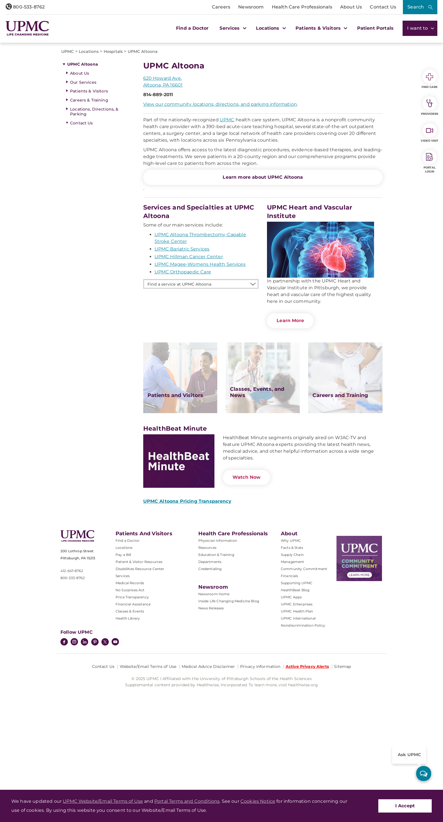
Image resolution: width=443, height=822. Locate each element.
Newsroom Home (214, 700)
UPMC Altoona (82, 169)
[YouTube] (115, 748)
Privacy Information (260, 772)
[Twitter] (105, 747)
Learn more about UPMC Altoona (263, 283)
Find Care (430, 79)
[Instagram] (74, 748)
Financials (289, 681)
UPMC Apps (291, 703)
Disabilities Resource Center (140, 674)
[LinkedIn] (84, 748)
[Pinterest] (95, 748)
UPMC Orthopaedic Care (183, 377)
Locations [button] (270, 28)
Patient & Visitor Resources (139, 667)
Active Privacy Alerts (307, 772)
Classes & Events (130, 717)
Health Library (128, 724)
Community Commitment (304, 674)
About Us (351, 7)
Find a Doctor (192, 28)
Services (123, 681)
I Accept (405, 805)
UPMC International (298, 724)
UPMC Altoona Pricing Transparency (187, 607)
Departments (210, 667)
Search (415, 7)
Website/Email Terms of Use (148, 772)
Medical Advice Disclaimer (208, 772)
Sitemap (342, 772)
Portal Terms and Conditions (187, 801)
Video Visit (429, 133)
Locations (124, 653)
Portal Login (430, 161)
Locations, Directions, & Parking (94, 217)
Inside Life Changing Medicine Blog (228, 707)
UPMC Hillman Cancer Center (189, 362)
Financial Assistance (133, 710)
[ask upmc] (423, 773)
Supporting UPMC (296, 689)
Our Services (83, 188)
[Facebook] (64, 748)
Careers (221, 7)
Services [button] (232, 28)
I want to (420, 28)
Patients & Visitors (89, 196)
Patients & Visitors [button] (321, 28)
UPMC (227, 225)
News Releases (211, 714)
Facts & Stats (292, 653)
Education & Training (216, 660)
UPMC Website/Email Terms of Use (103, 801)
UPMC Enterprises (297, 710)
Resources (207, 653)
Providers (429, 106)
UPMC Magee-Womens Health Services (200, 370)
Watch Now (246, 583)
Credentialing (210, 674)
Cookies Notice (257, 801)
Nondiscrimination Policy (303, 731)
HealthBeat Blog (295, 696)
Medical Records (130, 689)
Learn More (290, 426)
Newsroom (251, 7)
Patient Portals (375, 28)
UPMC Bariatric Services (182, 354)
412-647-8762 (71, 676)
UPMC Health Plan (297, 717)
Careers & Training (89, 205)
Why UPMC (291, 646)
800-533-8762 (25, 7)
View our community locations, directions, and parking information (220, 210)
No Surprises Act (130, 696)
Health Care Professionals (302, 7)
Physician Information (217, 646)
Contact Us (383, 7)
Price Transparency (132, 703)
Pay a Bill (123, 660)
